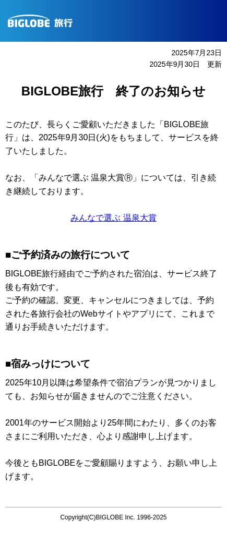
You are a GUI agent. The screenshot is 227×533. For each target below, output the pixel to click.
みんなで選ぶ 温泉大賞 (113, 217)
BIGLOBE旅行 (117, 20)
